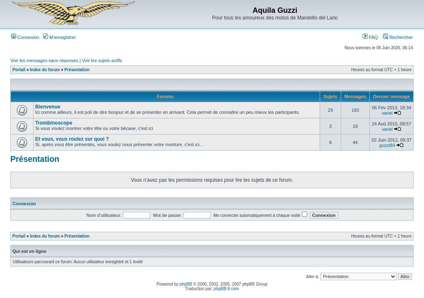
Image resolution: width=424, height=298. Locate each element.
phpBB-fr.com (226, 288)
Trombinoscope (53, 123)
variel (387, 113)
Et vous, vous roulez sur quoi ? (72, 139)
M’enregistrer (59, 37)
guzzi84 (387, 145)
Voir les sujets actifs (102, 60)
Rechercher (398, 37)
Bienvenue (47, 107)
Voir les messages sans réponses (44, 60)
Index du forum (45, 69)
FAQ (370, 37)
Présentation (77, 69)
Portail (18, 69)
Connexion (25, 37)
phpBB (186, 284)
